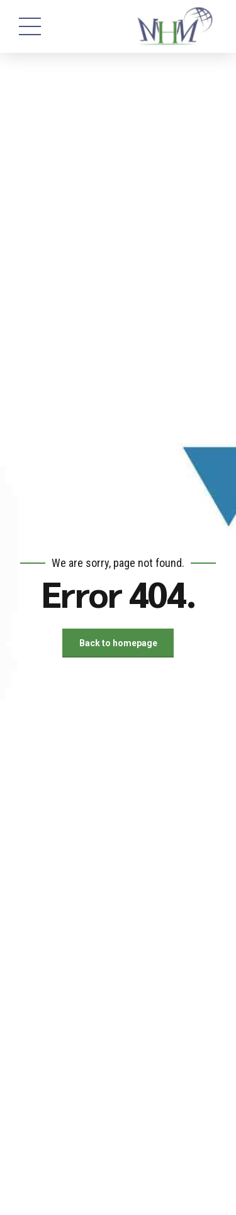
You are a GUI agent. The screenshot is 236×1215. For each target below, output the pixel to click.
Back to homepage (118, 643)
